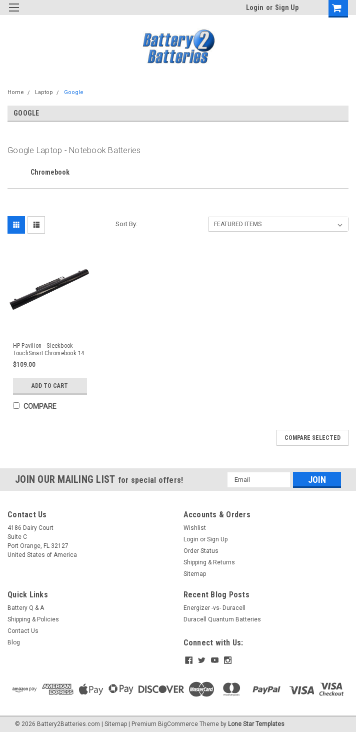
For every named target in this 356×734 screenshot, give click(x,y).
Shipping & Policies (33, 619)
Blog (14, 642)
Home (16, 92)
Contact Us (23, 630)
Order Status (201, 550)
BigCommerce (178, 723)
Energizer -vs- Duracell (215, 607)
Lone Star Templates (256, 723)
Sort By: (127, 224)
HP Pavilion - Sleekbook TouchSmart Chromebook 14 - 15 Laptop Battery (48, 349)
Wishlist (195, 527)
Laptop (44, 92)
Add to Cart (50, 385)
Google (74, 92)
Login (255, 8)
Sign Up (286, 8)
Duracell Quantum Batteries (222, 619)
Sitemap (195, 573)
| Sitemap (114, 723)
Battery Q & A (26, 607)
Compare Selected (312, 437)
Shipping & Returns (209, 562)
